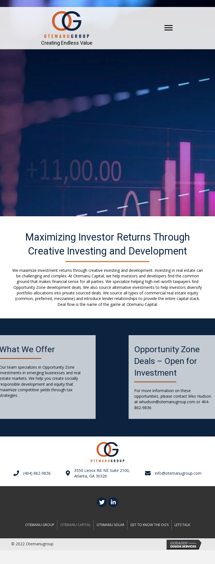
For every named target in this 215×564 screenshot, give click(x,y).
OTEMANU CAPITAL (75, 524)
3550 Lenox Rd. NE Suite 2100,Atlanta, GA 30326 (102, 473)
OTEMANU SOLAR (110, 524)
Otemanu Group (39, 524)
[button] (168, 27)
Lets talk (182, 524)
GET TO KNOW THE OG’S (149, 524)
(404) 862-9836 (37, 473)
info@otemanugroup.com (178, 473)
